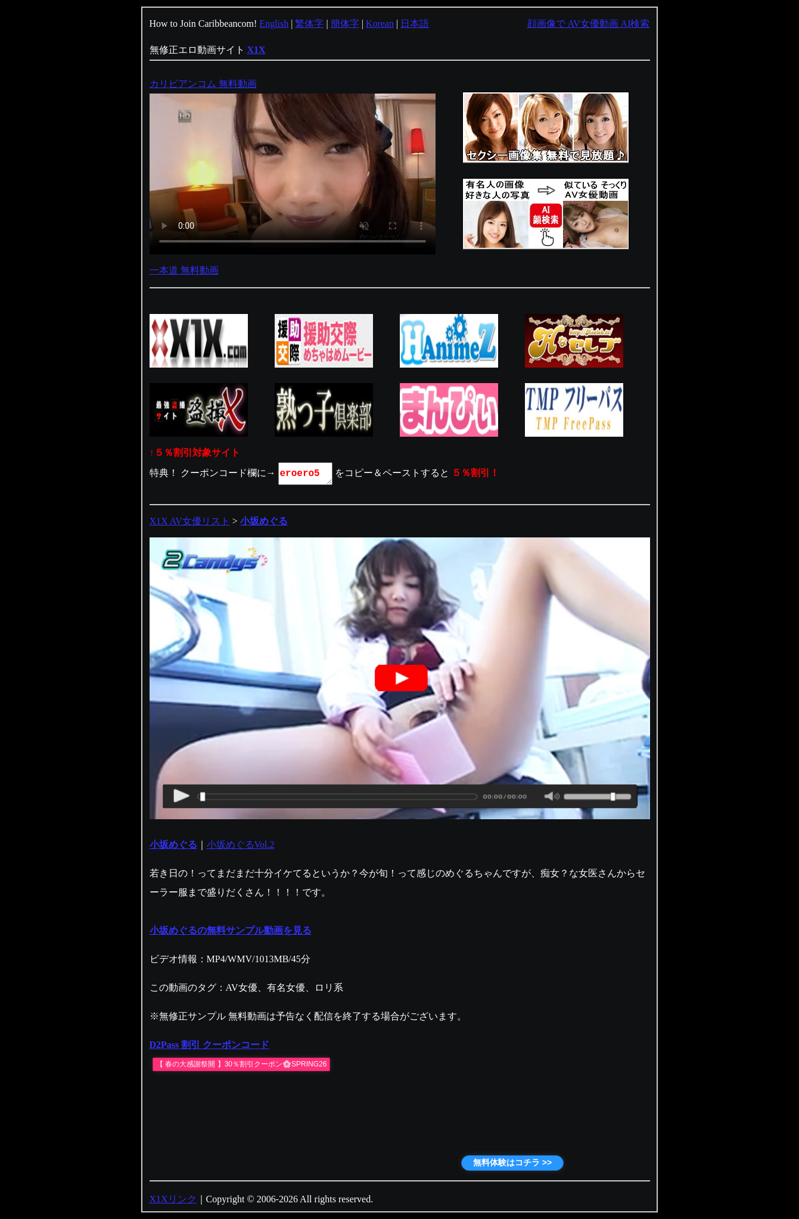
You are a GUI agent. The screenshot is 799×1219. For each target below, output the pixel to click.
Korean (380, 23)
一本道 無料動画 (184, 270)
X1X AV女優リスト (190, 521)
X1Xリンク (173, 1199)
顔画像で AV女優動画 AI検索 (588, 23)
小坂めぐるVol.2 (241, 844)
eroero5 (306, 473)
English (273, 23)
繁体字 (309, 23)
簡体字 (345, 23)
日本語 (414, 23)
